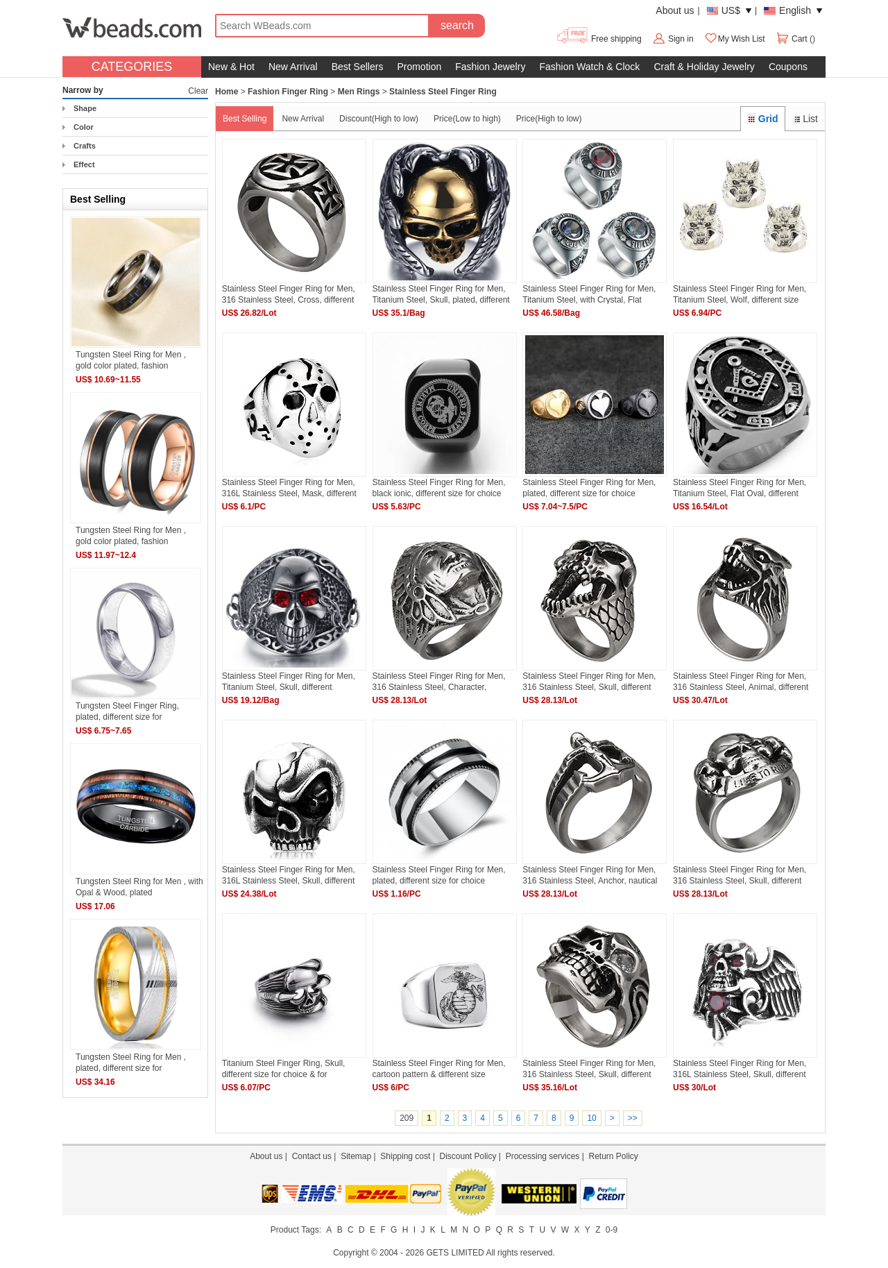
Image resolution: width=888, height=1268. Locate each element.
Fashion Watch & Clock (589, 66)
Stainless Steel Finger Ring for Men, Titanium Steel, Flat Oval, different (739, 487)
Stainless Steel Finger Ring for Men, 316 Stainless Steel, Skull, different (589, 681)
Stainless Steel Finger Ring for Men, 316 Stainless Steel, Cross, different (288, 294)
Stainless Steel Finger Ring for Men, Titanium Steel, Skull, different (288, 681)
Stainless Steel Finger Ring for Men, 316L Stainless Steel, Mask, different (289, 487)
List (805, 118)
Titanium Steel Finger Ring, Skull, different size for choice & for (283, 1068)
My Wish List (734, 39)
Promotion (419, 66)
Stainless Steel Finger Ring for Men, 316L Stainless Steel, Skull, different (288, 875)
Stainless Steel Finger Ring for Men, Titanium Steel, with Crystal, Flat (589, 294)
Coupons (788, 66)
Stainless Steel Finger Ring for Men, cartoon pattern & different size (439, 1068)
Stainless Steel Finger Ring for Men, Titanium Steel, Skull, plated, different (441, 294)
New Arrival (293, 66)
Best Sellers (358, 66)
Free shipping (598, 39)
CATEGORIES (132, 67)
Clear (198, 91)
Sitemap (356, 1156)
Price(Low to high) (467, 119)
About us (675, 10)
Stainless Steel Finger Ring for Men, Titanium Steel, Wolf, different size (739, 294)
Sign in (681, 39)
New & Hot (231, 66)
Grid (762, 118)
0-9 (611, 1230)
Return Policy (613, 1156)
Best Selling (244, 119)
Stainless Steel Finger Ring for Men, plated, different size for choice (589, 487)
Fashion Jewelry (490, 66)
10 (591, 1118)
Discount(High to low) (378, 119)
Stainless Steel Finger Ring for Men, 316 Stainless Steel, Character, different (439, 681)
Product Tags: (296, 1230)
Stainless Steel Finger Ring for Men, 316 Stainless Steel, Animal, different (740, 681)
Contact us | (316, 1156)
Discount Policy (467, 1156)
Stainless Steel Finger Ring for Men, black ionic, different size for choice (439, 487)
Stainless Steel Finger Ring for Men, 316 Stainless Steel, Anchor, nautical (589, 875)
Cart (793, 39)
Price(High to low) (549, 119)
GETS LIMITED (455, 1253)
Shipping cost (405, 1156)
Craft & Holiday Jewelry (704, 66)
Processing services (543, 1156)
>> (633, 1118)
